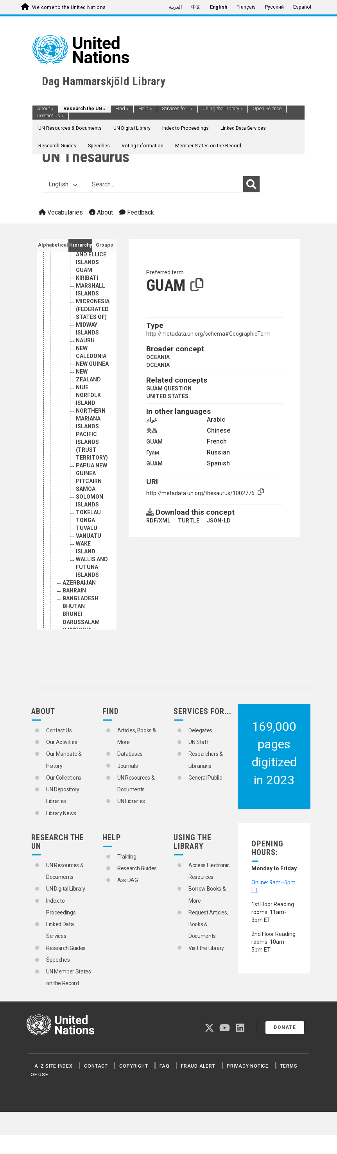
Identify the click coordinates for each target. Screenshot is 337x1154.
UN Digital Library (132, 128)
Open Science (267, 108)
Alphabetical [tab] (53, 245)
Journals (127, 766)
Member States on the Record (208, 145)
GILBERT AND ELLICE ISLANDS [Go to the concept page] (91, 254)
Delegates (200, 730)
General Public (205, 778)
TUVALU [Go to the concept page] (86, 528)
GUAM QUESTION (169, 388)
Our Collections (63, 778)
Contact (96, 1066)
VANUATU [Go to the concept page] (88, 536)
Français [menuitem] (246, 7)
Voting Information (142, 145)
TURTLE (188, 520)
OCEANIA (158, 357)
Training (126, 856)
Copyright (133, 1066)
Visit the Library (206, 948)
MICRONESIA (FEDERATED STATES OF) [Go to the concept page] (92, 309)
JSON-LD (219, 520)
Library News (61, 813)
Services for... (177, 108)
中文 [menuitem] (196, 7)
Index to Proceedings (185, 128)
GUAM (154, 441)
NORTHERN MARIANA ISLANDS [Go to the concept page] (91, 418)
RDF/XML (158, 520)
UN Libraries (131, 801)
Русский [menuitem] (274, 7)
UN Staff (198, 742)
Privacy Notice (248, 1066)
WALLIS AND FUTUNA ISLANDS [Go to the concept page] (92, 567)
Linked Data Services (243, 128)
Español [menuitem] (302, 7)
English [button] (62, 184)
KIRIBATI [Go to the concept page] (87, 278)
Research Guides (57, 145)
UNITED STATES (167, 396)
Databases (130, 754)
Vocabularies (61, 212)
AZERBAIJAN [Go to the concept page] (79, 583)
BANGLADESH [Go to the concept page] (81, 598)
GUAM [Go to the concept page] (84, 270)
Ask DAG (127, 880)
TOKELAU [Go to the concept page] (88, 512)
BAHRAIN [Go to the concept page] (74, 590)
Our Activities (61, 742)
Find (122, 108)
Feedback (136, 212)
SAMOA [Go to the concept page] (85, 489)
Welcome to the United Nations (69, 7)
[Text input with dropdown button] (165, 184)
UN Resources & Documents (70, 128)
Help (145, 108)
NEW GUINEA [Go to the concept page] (92, 364)
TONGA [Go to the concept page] (85, 520)
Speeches (99, 145)
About (45, 108)
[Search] (251, 184)
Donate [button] (285, 1027)
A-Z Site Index (53, 1066)
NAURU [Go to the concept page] (85, 340)
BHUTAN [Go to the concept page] (74, 606)
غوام (151, 420)
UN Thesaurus (85, 157)
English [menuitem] (218, 7)
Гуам (152, 452)
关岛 (151, 431)
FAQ (164, 1066)
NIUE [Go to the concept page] (82, 387)
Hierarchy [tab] (80, 245)
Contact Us (50, 115)
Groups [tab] (104, 245)
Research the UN (84, 108)
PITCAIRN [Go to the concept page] (89, 481)
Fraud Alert (198, 1066)
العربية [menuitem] (175, 7)
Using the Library (223, 108)
